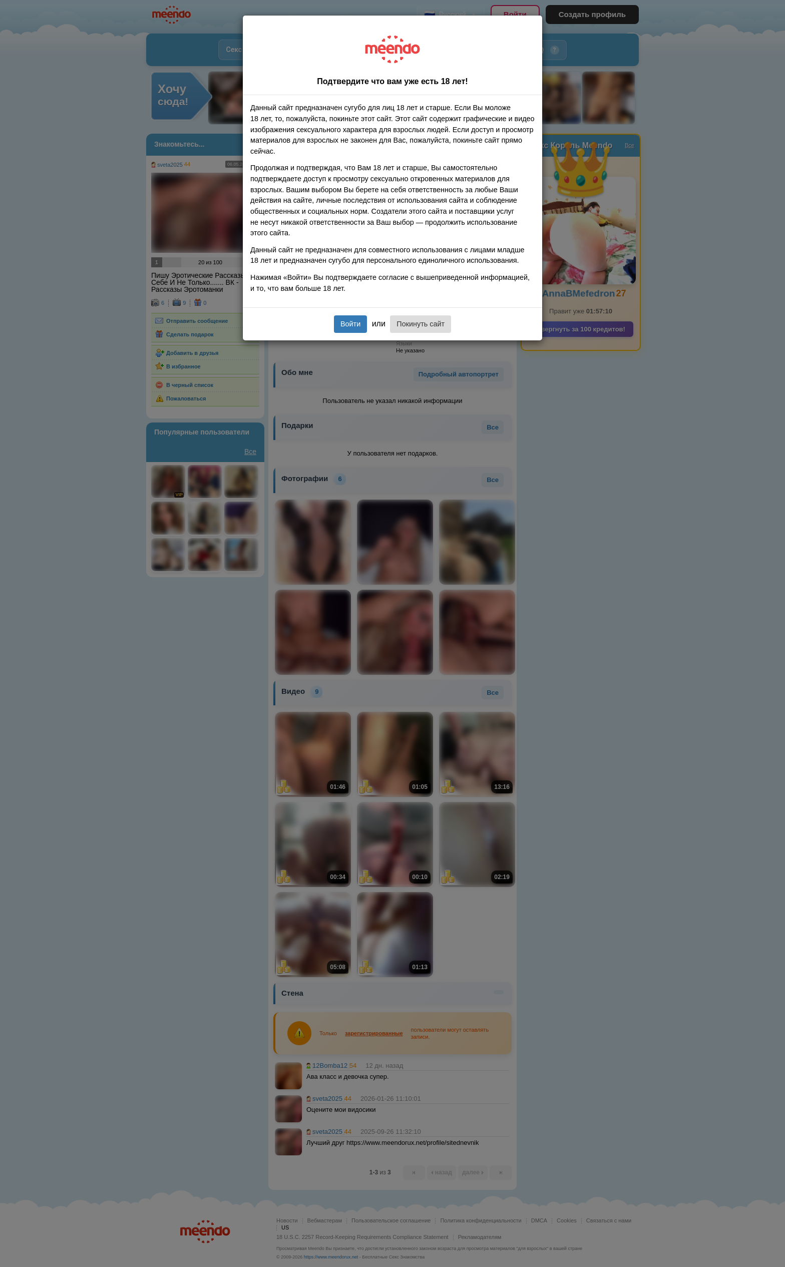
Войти (350, 324)
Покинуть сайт (421, 324)
